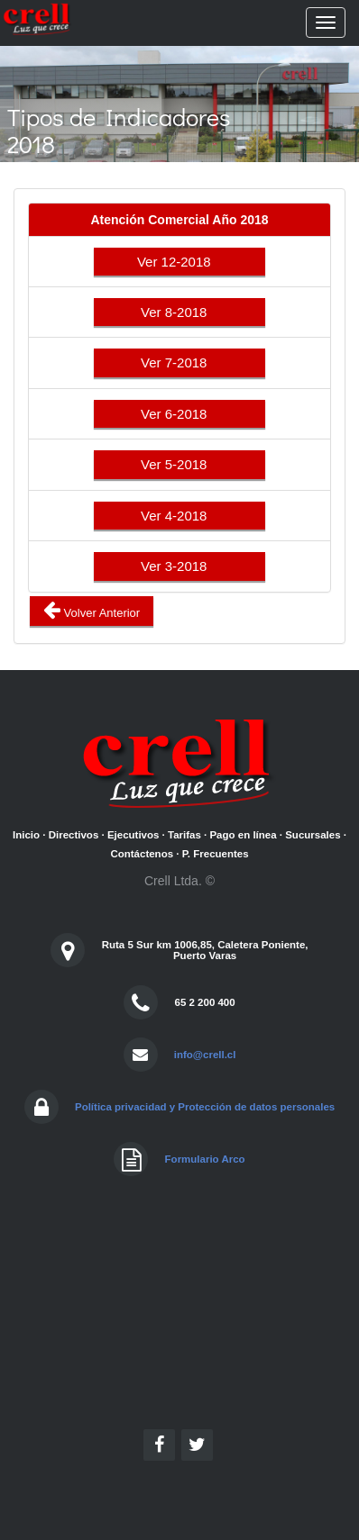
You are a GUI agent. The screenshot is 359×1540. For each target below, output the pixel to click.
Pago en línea (242, 834)
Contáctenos (141, 853)
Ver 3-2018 (179, 566)
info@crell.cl (205, 1054)
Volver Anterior (91, 611)
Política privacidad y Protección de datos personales (205, 1106)
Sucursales (312, 834)
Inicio (26, 834)
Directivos (74, 834)
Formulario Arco (205, 1159)
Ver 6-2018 (179, 413)
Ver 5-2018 (179, 464)
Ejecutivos (133, 834)
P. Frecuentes (215, 853)
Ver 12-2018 (179, 261)
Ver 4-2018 (179, 515)
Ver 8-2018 (179, 312)
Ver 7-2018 (179, 362)
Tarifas (184, 834)
